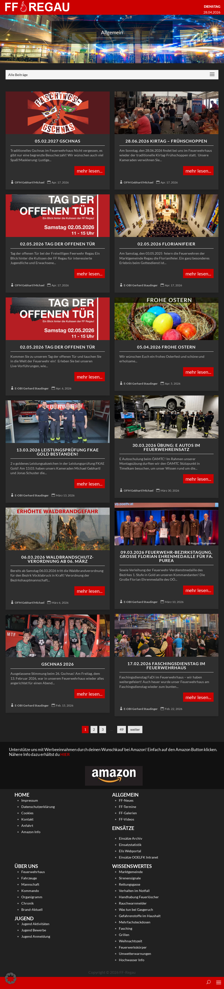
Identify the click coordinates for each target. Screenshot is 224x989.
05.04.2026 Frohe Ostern (166, 347)
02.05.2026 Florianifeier (166, 243)
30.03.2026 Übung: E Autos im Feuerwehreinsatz (166, 447)
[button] (10, 978)
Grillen (124, 935)
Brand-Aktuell (32, 909)
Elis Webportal (130, 851)
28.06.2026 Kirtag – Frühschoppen (166, 141)
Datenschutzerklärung (38, 807)
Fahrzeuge (29, 878)
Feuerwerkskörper (133, 947)
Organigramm (31, 897)
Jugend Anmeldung (35, 936)
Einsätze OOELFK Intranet (138, 857)
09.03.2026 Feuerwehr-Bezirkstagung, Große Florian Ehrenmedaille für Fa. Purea (166, 556)
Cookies (27, 813)
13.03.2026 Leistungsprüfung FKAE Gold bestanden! (57, 451)
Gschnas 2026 (57, 664)
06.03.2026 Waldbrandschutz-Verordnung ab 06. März (57, 559)
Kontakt (27, 819)
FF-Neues (126, 800)
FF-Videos (126, 819)
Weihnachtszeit (130, 941)
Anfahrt (27, 825)
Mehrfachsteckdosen (134, 922)
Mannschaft (30, 884)
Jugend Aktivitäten (35, 924)
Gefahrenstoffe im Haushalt (140, 916)
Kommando (30, 891)
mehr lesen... (89, 171)
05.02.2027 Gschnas (57, 141)
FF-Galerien (128, 813)
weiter (135, 729)
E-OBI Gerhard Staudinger (141, 285)
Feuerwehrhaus (33, 872)
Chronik (27, 903)
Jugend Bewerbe (33, 930)
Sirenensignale (130, 878)
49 (122, 729)
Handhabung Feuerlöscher (139, 897)
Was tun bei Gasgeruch (136, 909)
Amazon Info (30, 832)
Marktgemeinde (131, 872)
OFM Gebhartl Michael (29, 182)
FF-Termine (127, 807)
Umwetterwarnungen (135, 953)
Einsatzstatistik (130, 845)
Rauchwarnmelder (133, 903)
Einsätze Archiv (130, 838)
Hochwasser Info (131, 960)
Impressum (29, 800)
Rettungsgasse (129, 884)
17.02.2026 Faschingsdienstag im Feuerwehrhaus (166, 665)
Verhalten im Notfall (134, 891)
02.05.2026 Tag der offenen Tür (57, 243)
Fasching (125, 928)
